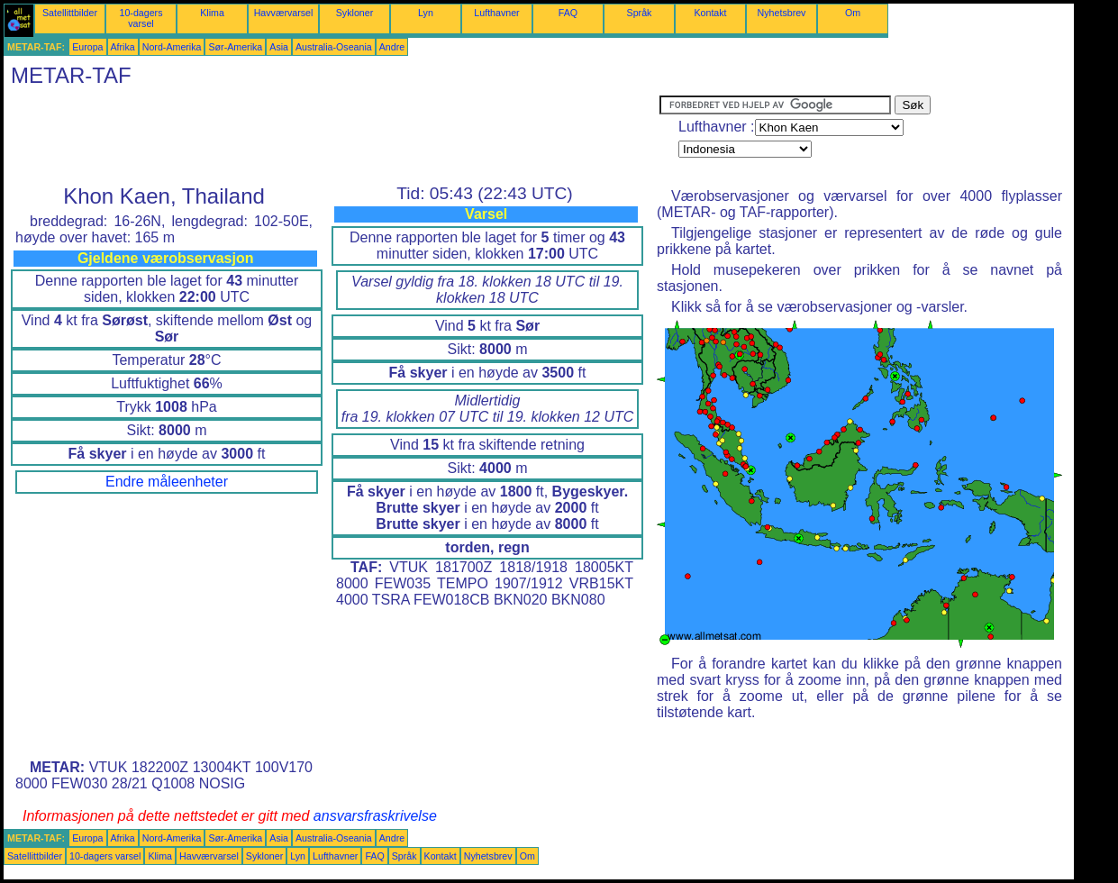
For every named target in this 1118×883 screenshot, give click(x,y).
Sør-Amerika (235, 46)
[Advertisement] (331, 136)
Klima (212, 12)
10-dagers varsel (141, 18)
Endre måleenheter (166, 481)
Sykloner (354, 12)
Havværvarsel (284, 12)
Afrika (123, 46)
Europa (87, 46)
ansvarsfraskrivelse (375, 816)
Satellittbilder (69, 12)
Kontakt (710, 12)
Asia (278, 46)
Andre (391, 46)
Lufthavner (496, 12)
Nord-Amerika (172, 46)
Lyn (425, 12)
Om (852, 12)
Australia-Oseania (333, 46)
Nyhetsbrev (782, 12)
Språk (639, 12)
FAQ (568, 12)
